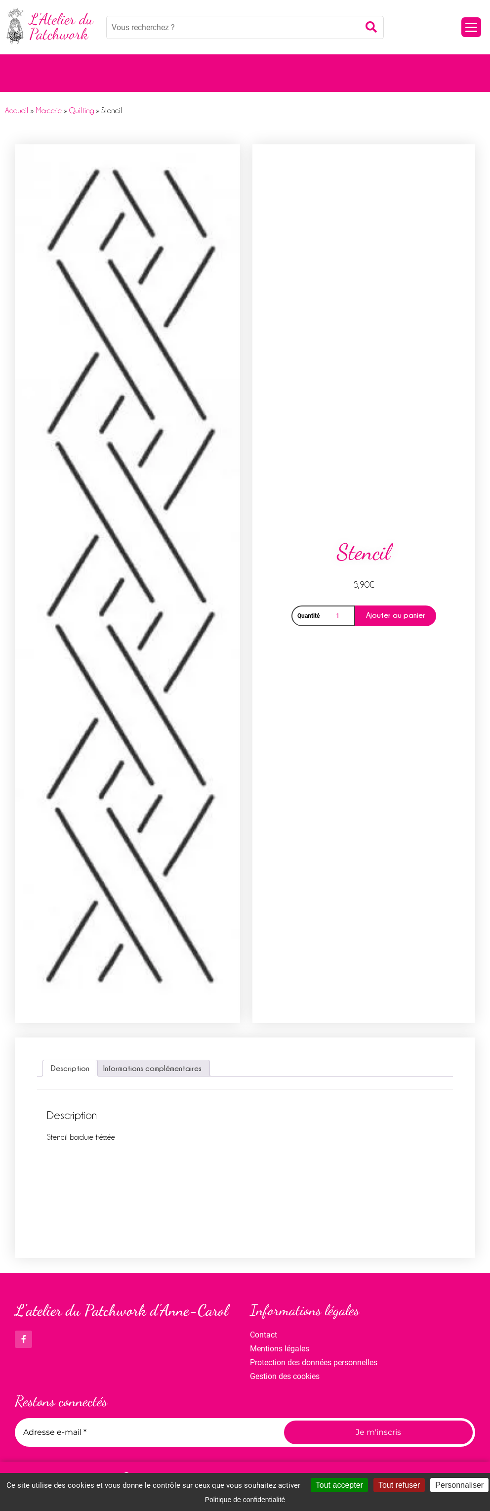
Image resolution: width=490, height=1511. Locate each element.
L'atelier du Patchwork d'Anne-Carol (121, 1310)
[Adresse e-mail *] (145, 1432)
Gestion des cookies (285, 1376)
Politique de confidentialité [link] (245, 1500)
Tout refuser (399, 1485)
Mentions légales (279, 1348)
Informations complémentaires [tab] (152, 1068)
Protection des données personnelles (313, 1362)
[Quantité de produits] (339, 615)
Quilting (81, 111)
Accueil (16, 111)
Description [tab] (70, 1068)
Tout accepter (339, 1485)
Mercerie (49, 111)
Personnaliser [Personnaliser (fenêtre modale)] (459, 1485)
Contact (263, 1334)
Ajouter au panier (395, 615)
